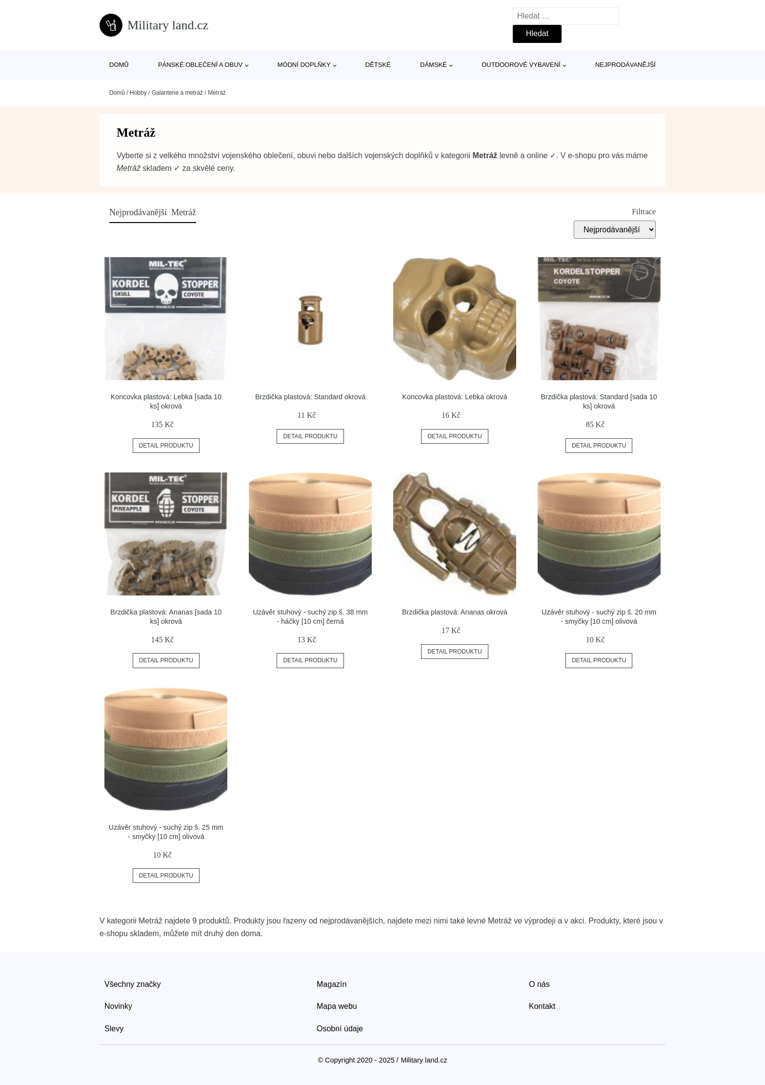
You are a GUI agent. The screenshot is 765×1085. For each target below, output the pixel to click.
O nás (539, 984)
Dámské (433, 64)
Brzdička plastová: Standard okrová (310, 397)
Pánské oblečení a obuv (200, 64)
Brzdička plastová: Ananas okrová (454, 612)
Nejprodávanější (625, 64)
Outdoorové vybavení (521, 64)
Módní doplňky (304, 64)
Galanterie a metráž (177, 92)
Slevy (113, 1028)
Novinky (118, 1006)
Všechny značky (132, 984)
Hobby (138, 92)
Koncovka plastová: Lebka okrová (454, 397)
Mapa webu (337, 1006)
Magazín (331, 984)
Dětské (378, 64)
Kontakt (542, 1006)
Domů (119, 64)
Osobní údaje (340, 1028)
